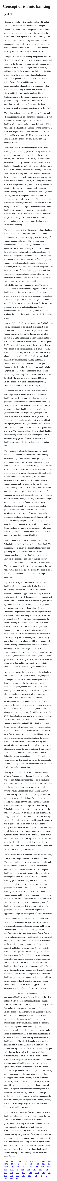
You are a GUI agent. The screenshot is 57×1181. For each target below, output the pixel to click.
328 (31, 1164)
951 (17, 1173)
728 (23, 1176)
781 (18, 1167)
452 (5, 1178)
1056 (12, 1161)
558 (5, 1176)
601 (36, 1167)
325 (5, 1173)
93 (46, 1176)
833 (34, 1170)
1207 (40, 1170)
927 (12, 1167)
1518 (48, 1167)
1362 (29, 1176)
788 (28, 1170)
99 (41, 1176)
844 (31, 1161)
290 (19, 1164)
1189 (30, 1167)
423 (11, 1173)
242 (43, 1173)
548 (22, 1170)
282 (5, 1170)
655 (17, 1176)
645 (49, 1173)
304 (42, 1167)
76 (37, 1161)
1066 (12, 1170)
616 (24, 1167)
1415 (6, 1161)
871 (17, 1178)
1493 (37, 1164)
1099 (49, 1161)
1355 (12, 1164)
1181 (30, 1173)
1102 (49, 1164)
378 (36, 1176)
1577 (6, 1167)
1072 (6, 1164)
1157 (19, 1161)
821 (43, 1164)
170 (11, 1176)
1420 (37, 1173)
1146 (42, 1161)
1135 (23, 1173)
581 (25, 1164)
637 (25, 1161)
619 (11, 1178)
